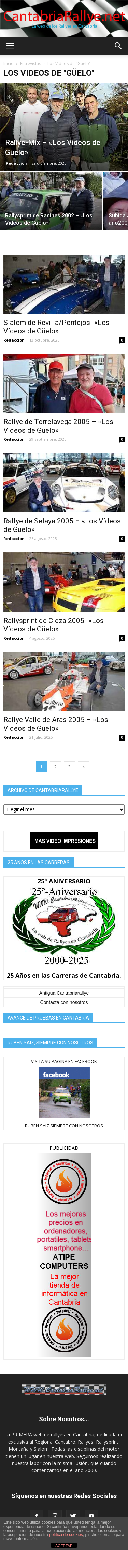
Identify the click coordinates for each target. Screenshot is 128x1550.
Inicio (8, 63)
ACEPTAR (64, 1546)
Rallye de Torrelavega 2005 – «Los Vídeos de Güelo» (58, 426)
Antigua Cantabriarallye (64, 993)
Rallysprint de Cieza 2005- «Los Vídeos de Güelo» (53, 624)
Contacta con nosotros (64, 1002)
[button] (118, 46)
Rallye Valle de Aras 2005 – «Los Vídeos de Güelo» (55, 724)
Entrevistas (30, 63)
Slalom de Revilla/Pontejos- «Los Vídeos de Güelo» (56, 326)
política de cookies (66, 1534)
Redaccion (16, 163)
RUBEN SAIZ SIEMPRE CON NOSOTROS (64, 1125)
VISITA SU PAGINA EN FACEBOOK (64, 1061)
